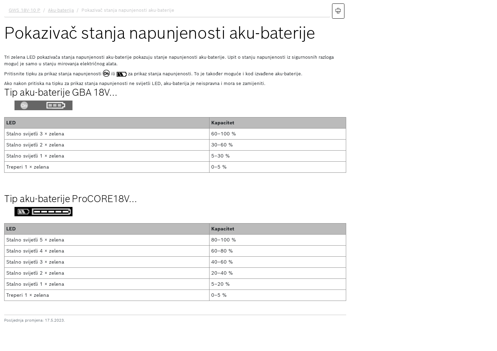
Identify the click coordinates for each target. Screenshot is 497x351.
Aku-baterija (61, 10)
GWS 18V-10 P (24, 10)
